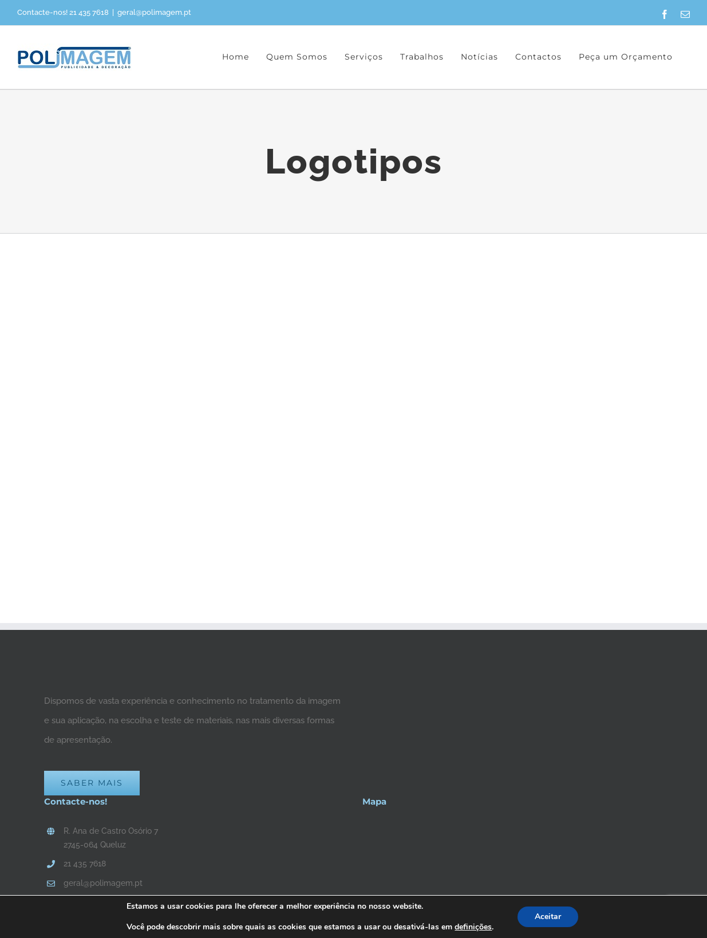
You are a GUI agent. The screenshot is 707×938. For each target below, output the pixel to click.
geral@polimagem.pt (154, 12)
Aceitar (548, 916)
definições (473, 927)
